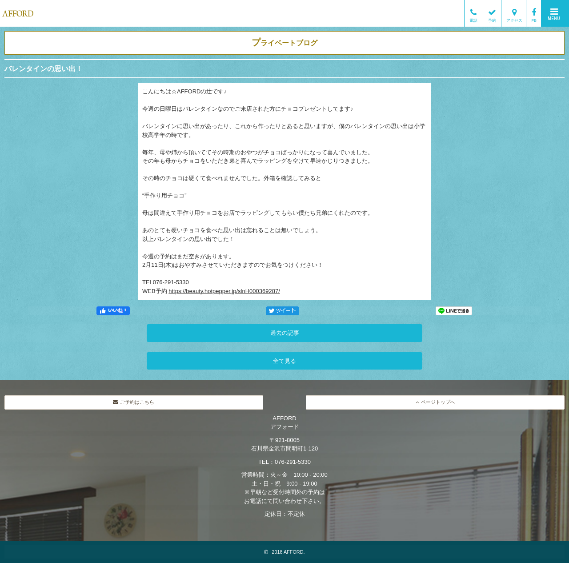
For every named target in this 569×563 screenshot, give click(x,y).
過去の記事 (284, 333)
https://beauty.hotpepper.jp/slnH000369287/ (224, 291)
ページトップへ (435, 402)
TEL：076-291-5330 (284, 461)
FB (534, 13)
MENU (554, 14)
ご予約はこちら (133, 402)
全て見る (284, 361)
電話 (473, 13)
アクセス (514, 13)
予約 (492, 13)
